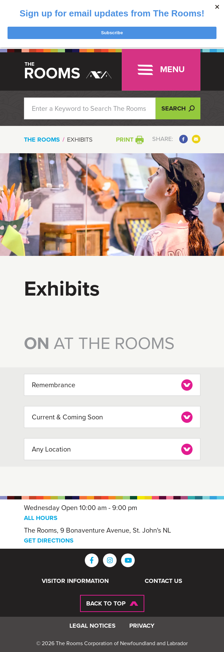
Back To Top (106, 603)
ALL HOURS (40, 517)
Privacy (142, 626)
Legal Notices (92, 626)
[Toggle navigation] (161, 70)
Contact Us (163, 581)
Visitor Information (75, 581)
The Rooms (42, 139)
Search (178, 108)
